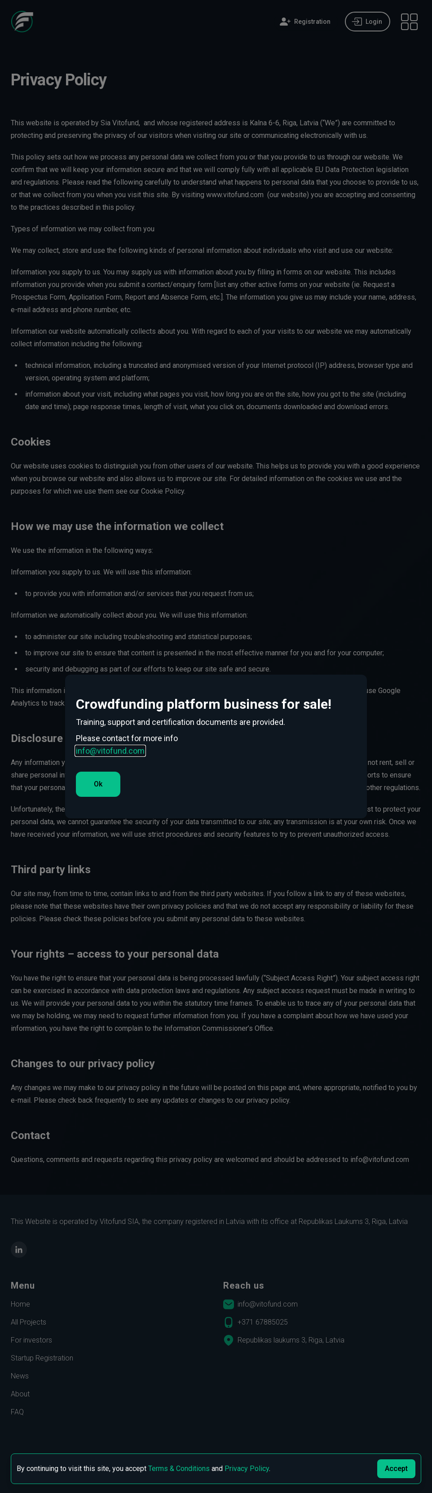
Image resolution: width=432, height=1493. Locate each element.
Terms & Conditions (179, 1468)
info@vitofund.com (110, 750)
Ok (98, 784)
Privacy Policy (247, 1468)
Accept (396, 1468)
